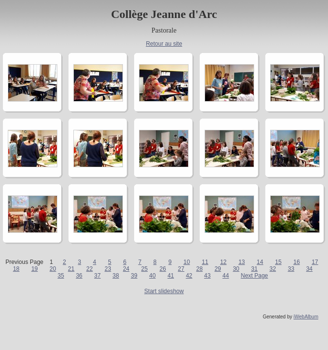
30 (236, 268)
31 (254, 268)
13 (242, 262)
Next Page (254, 275)
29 (217, 268)
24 (126, 268)
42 (189, 275)
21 (71, 268)
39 (134, 275)
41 (171, 275)
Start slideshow (164, 291)
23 (107, 268)
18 (16, 268)
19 (34, 268)
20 (53, 268)
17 (314, 262)
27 (181, 268)
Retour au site (164, 43)
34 (309, 268)
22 (89, 268)
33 (291, 268)
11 (205, 262)
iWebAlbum (305, 316)
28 (199, 268)
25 (144, 268)
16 (296, 262)
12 (223, 262)
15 (278, 262)
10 (187, 262)
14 (260, 262)
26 (162, 268)
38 (116, 275)
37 (97, 275)
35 (60, 275)
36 (79, 275)
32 (273, 268)
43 (207, 275)
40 (152, 275)
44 (226, 275)
